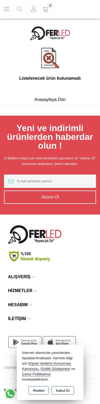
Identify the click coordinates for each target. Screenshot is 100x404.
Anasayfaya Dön (50, 99)
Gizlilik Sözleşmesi (55, 369)
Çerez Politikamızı (36, 374)
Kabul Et (63, 391)
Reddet (38, 391)
